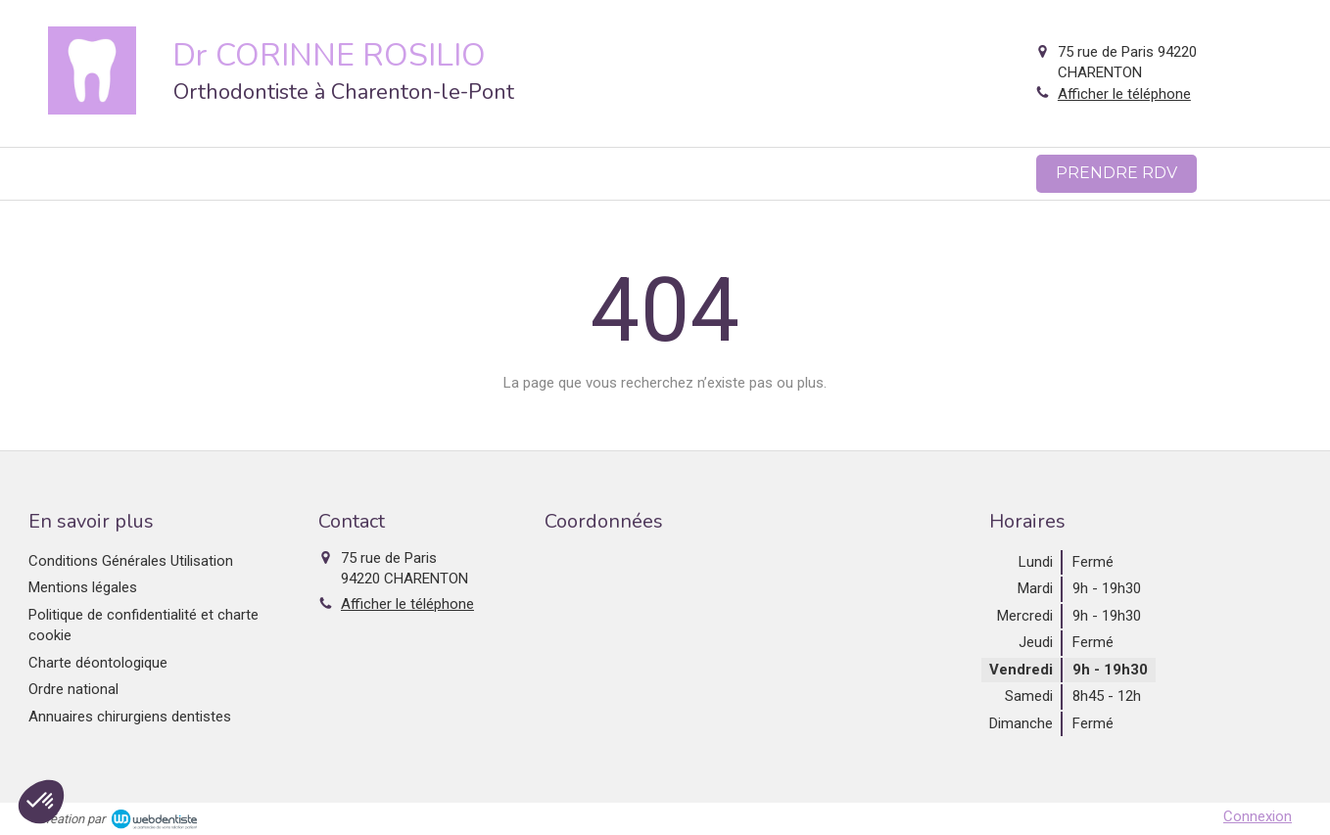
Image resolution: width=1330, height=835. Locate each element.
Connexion (1257, 816)
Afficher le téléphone (1124, 94)
